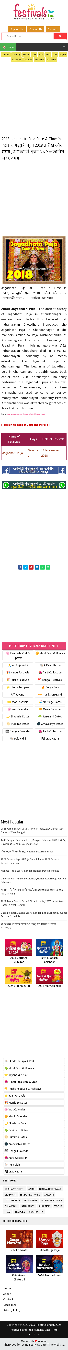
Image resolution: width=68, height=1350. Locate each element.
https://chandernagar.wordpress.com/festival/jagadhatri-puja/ (26, 416)
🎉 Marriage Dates (50, 704)
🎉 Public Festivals (17, 682)
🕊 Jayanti (17, 696)
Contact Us (35, 29)
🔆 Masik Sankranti (50, 696)
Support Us (17, 29)
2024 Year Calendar (49, 988)
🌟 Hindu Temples (17, 689)
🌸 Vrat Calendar (17, 711)
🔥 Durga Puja (50, 689)
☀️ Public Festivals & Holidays (22, 1091)
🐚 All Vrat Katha (50, 667)
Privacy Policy (11, 1312)
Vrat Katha (36, 1213)
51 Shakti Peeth (14, 1190)
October (28, 59)
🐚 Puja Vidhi (18, 740)
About (7, 1296)
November (39, 59)
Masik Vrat (30, 1202)
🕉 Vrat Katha (50, 740)
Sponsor (52, 29)
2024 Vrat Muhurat (18, 988)
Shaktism (44, 1208)
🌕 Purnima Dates (18, 726)
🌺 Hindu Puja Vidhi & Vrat (20, 1084)
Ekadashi (10, 1196)
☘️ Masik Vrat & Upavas (19, 1070)
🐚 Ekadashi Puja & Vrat (19, 1063)
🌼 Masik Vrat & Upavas (50, 655)
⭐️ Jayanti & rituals (16, 1077)
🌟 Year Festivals (17, 704)
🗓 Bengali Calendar (17, 733)
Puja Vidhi (11, 1208)
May (41, 54)
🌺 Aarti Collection (50, 675)
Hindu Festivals (30, 1196)
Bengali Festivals (50, 1190)
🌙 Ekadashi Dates (17, 718)
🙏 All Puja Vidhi (18, 667)
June (48, 54)
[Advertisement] (34, 98)
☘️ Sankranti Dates (50, 718)
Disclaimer (9, 1307)
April (34, 54)
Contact (8, 1301)
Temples (20, 1213)
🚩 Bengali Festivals (50, 682)
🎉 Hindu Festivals (17, 675)
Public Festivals (51, 1202)
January (5, 54)
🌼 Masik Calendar (50, 711)
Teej (8, 1213)
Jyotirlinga (12, 1202)
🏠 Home (8, 47)
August (63, 54)
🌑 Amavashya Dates (50, 726)
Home (7, 1290)
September (16, 59)
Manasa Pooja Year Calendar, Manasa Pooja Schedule (30, 872)
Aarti (31, 1190)
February (16, 54)
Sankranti (27, 1208)
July (55, 54)
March (26, 54)
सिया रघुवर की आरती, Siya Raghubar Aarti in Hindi (27, 853)
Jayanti (49, 1196)
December (51, 59)
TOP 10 (58, 1208)
